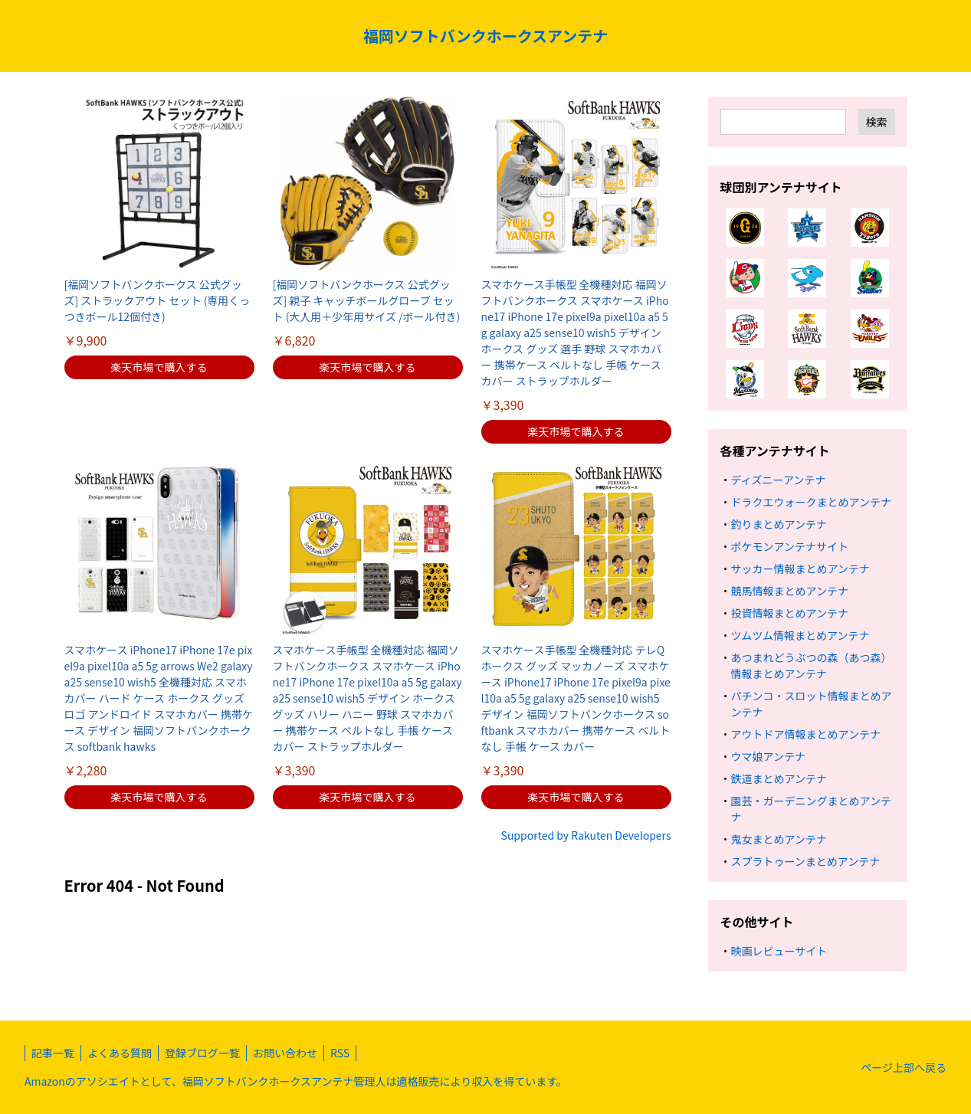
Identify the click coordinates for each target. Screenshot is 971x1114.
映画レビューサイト (779, 950)
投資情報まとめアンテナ (789, 613)
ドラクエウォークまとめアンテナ (811, 501)
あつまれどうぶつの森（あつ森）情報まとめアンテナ (811, 665)
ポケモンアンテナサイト (789, 546)
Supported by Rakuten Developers (586, 835)
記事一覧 (52, 1052)
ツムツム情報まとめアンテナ (800, 635)
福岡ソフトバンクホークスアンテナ (486, 36)
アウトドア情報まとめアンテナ (806, 734)
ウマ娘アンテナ (768, 756)
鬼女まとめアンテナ (779, 839)
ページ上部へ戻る (903, 1067)
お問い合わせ (285, 1052)
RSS (339, 1052)
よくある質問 (119, 1052)
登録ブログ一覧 (202, 1052)
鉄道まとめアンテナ (779, 778)
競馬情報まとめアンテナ (789, 590)
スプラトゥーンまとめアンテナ (806, 861)
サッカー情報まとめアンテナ (800, 568)
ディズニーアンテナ (778, 479)
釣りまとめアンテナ (779, 524)
